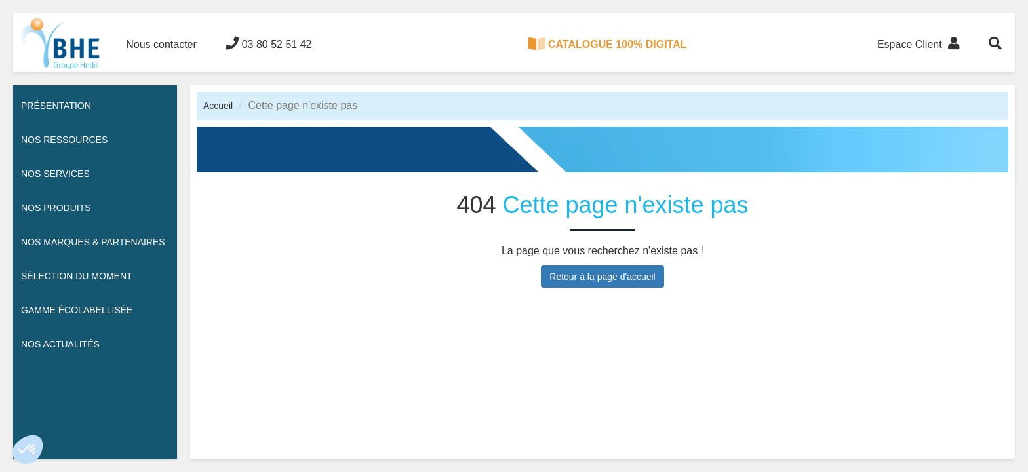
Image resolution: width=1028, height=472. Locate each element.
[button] (27, 449)
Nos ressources (64, 139)
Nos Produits (56, 208)
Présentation (56, 105)
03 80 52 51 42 (268, 43)
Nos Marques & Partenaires (93, 242)
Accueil (218, 105)
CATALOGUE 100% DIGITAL (607, 43)
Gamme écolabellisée (76, 310)
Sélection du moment (76, 276)
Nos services (55, 173)
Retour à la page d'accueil (602, 276)
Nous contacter (161, 44)
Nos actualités (60, 344)
